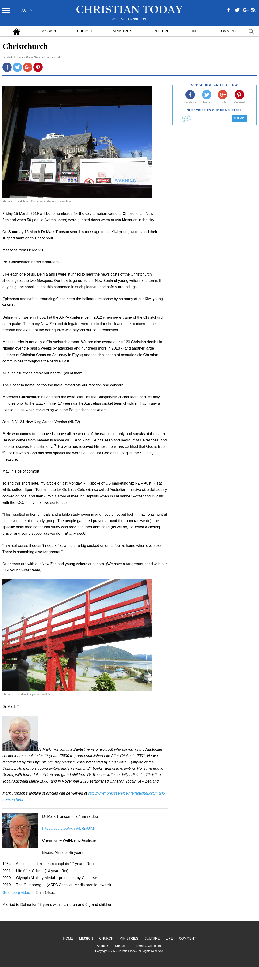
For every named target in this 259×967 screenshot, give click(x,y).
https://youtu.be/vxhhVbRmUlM (68, 828)
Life (194, 31)
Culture (161, 31)
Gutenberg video (16, 893)
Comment (227, 31)
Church (84, 31)
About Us (103, 946)
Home (68, 938)
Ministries (122, 31)
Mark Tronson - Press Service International (33, 57)
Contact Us (122, 946)
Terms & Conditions (149, 946)
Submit (239, 118)
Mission (48, 31)
